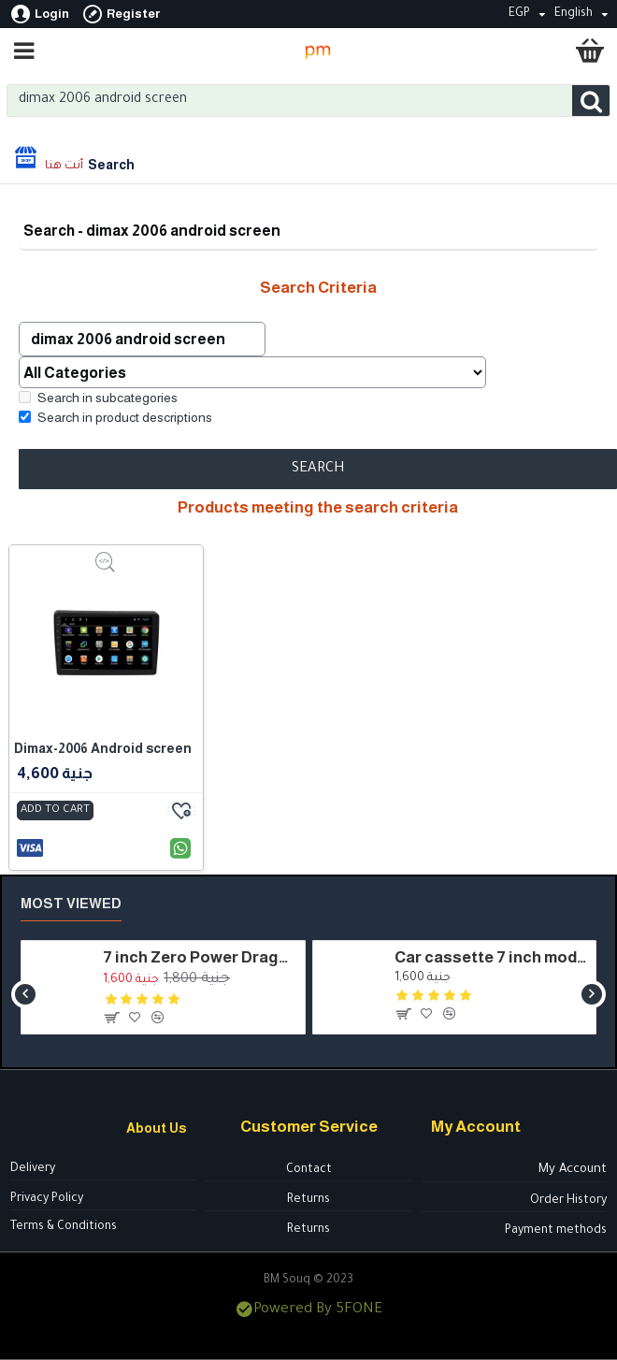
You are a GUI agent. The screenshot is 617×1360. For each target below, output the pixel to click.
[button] (25, 994)
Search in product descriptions (115, 418)
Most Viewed (71, 903)
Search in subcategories (98, 398)
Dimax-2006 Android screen (103, 748)
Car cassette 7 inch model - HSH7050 (492, 957)
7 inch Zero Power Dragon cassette (200, 957)
